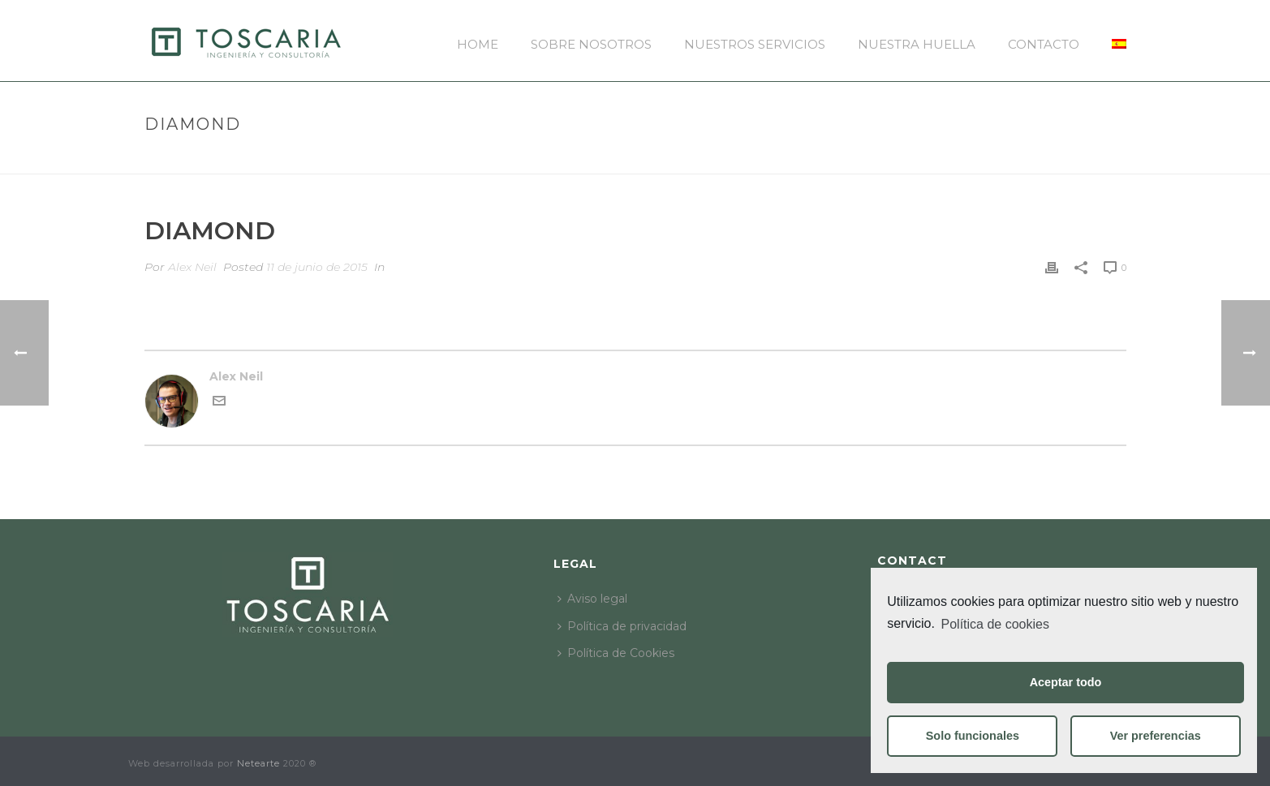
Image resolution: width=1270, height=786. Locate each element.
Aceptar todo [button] (1066, 682)
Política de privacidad (622, 626)
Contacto (1043, 44)
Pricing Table (1015, 158)
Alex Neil (192, 267)
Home (477, 44)
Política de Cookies (616, 653)
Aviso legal (592, 598)
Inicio (948, 158)
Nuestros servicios (754, 44)
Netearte (258, 763)
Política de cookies (995, 624)
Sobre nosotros (591, 44)
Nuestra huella (916, 44)
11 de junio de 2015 (317, 267)
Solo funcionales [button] (972, 735)
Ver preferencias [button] (1155, 735)
